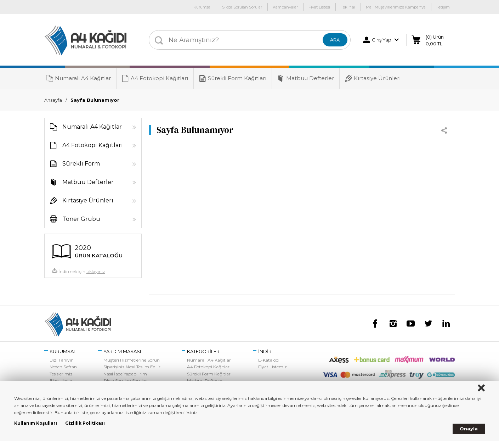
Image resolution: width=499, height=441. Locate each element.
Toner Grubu (90, 219)
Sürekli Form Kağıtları (232, 78)
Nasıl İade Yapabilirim (125, 373)
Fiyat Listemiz (272, 366)
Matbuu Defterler (305, 78)
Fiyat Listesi (319, 7)
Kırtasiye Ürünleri (373, 78)
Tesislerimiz (61, 373)
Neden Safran (63, 366)
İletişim (443, 7)
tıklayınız (95, 271)
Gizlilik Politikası (85, 423)
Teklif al (348, 7)
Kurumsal (202, 7)
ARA (335, 40)
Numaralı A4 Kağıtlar (78, 78)
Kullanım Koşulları (35, 423)
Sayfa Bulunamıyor (94, 100)
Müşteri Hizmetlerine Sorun (131, 360)
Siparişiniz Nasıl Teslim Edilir (131, 366)
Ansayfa (53, 100)
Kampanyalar (285, 7)
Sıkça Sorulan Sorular (242, 7)
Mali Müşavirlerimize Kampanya (396, 7)
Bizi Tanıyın (62, 360)
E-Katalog (268, 360)
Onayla (469, 428)
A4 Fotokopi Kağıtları (155, 78)
